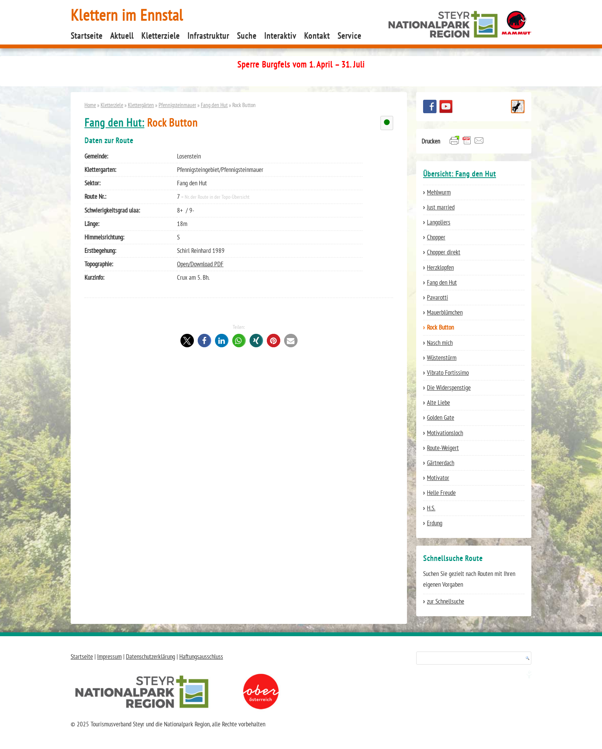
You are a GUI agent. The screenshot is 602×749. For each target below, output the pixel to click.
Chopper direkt (443, 252)
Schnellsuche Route (518, 106)
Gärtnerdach (440, 463)
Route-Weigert (443, 448)
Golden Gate (440, 417)
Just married (441, 207)
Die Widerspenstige (449, 387)
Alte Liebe (438, 402)
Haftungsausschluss (201, 656)
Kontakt (317, 35)
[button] (187, 340)
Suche (246, 35)
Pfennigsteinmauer (177, 105)
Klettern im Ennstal (127, 15)
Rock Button (440, 327)
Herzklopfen (440, 267)
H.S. (431, 508)
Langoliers (438, 222)
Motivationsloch (445, 433)
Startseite (87, 35)
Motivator (438, 477)
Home (90, 105)
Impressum (109, 656)
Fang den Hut (214, 105)
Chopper (436, 237)
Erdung (434, 523)
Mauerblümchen (445, 312)
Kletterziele (160, 35)
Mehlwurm (439, 192)
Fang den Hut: (114, 122)
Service (349, 35)
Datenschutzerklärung (150, 656)
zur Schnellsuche (445, 601)
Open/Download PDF (200, 264)
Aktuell (122, 35)
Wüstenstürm (441, 357)
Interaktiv (280, 35)
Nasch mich (440, 342)
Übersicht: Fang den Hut (459, 174)
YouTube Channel (446, 106)
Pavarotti (437, 297)
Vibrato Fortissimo (448, 372)
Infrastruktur (208, 35)
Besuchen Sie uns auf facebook (429, 106)
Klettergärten (141, 105)
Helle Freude (441, 492)
